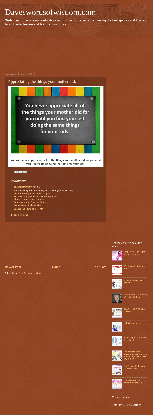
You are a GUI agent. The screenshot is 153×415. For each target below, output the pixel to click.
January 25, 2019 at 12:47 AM (28, 209)
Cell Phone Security (134, 323)
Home (56, 267)
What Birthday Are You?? (133, 281)
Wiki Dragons (44, 193)
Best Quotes (38, 199)
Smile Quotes (34, 205)
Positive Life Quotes (24, 196)
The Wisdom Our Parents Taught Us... (134, 381)
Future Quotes (21, 202)
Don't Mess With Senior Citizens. (135, 310)
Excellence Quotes (47, 196)
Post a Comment (19, 215)
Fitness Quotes (21, 199)
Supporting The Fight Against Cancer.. (134, 253)
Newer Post (13, 267)
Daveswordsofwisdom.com (50, 12)
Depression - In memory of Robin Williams (136, 295)
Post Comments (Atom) (30, 273)
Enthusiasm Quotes (24, 186)
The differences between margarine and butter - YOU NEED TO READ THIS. (136, 355)
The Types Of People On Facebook (134, 367)
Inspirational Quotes (24, 193)
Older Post (98, 267)
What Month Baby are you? (135, 267)
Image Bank (20, 205)
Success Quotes (39, 202)
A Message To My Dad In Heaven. (135, 338)
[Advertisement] (76, 49)
